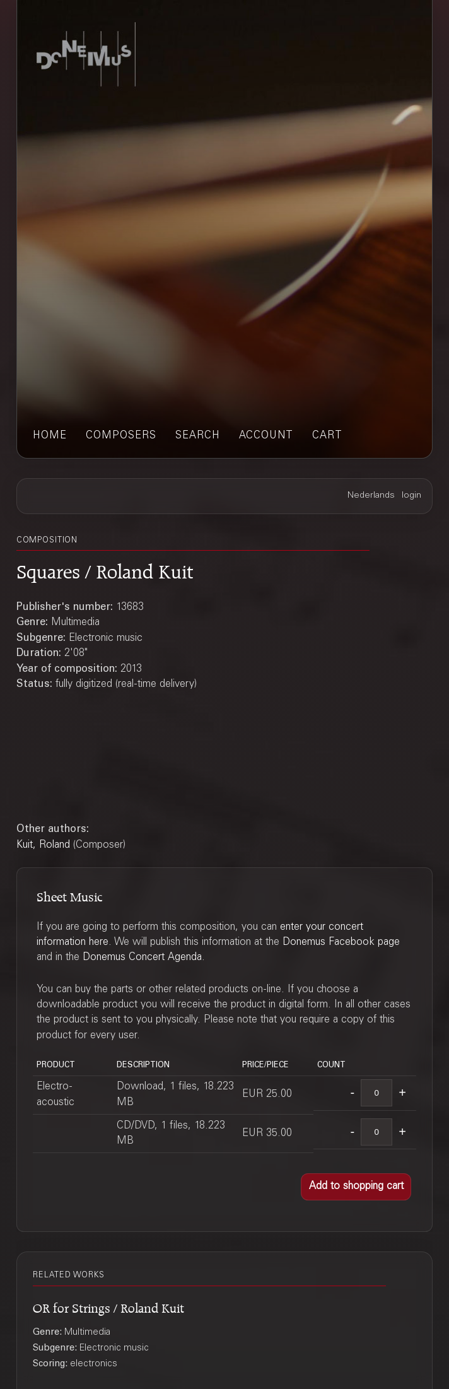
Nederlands (371, 495)
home (50, 436)
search (197, 436)
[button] (356, 1187)
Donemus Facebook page (341, 942)
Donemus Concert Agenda (142, 957)
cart (327, 436)
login (411, 495)
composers (121, 436)
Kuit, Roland (43, 845)
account (266, 436)
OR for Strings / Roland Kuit (108, 1306)
